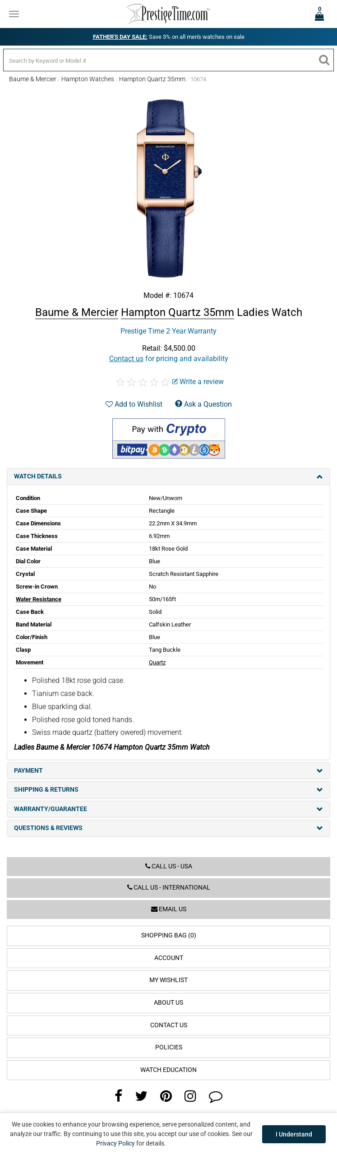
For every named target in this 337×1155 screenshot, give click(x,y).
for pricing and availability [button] (168, 358)
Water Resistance (38, 599)
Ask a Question (203, 404)
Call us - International (168, 887)
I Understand (294, 1134)
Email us (168, 909)
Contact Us (168, 1025)
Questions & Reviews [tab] (168, 828)
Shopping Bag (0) (168, 935)
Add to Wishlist (134, 404)
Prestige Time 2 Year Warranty (168, 331)
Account (168, 958)
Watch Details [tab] (168, 476)
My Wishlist (168, 980)
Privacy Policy (115, 1143)
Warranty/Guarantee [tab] (168, 809)
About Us (168, 1003)
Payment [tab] (168, 770)
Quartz (157, 662)
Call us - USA (168, 866)
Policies (168, 1047)
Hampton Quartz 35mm (152, 79)
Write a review (198, 381)
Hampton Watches (87, 79)
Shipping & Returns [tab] (168, 789)
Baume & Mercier (32, 79)
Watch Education (168, 1070)
